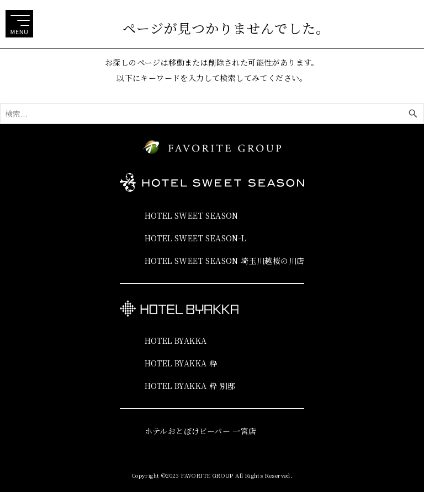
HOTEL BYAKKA (176, 340)
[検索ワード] (212, 113)
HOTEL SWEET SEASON (192, 215)
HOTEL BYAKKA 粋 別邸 (190, 385)
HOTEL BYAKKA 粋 (181, 363)
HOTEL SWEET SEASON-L (195, 238)
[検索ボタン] (413, 113)
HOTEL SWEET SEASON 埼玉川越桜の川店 (225, 260)
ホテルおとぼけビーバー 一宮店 (201, 430)
